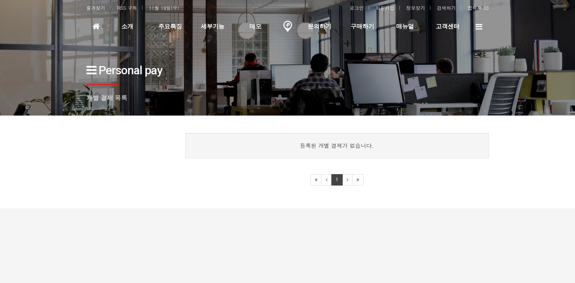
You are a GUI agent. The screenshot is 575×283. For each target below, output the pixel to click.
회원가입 (385, 7)
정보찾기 (415, 7)
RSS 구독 (127, 7)
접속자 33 (478, 7)
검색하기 (446, 7)
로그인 (357, 7)
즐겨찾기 (95, 7)
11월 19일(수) (164, 7)
